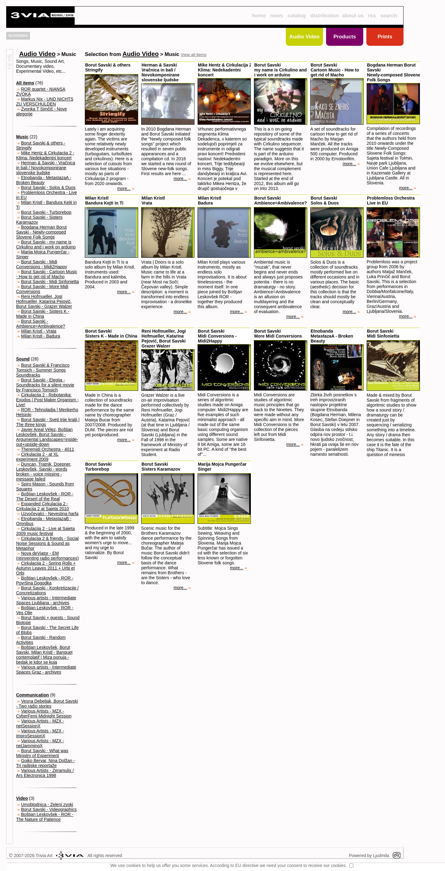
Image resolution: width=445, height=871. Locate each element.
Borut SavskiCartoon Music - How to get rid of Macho (335, 70)
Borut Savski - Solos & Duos (48, 187)
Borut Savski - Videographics (49, 809)
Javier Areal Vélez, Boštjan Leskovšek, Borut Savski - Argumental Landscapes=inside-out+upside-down (47, 437)
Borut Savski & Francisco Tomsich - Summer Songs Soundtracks (42, 370)
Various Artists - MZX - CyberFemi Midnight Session (44, 713)
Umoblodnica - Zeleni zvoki (47, 804)
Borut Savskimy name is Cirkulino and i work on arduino (280, 70)
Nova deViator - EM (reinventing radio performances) (47, 556)
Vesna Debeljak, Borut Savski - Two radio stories (47, 704)
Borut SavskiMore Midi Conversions (278, 333)
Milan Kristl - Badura (40, 336)
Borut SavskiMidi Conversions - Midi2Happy (217, 336)
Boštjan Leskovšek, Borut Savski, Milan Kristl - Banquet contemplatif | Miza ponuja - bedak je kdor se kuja (44, 655)
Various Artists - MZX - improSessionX (40, 733)
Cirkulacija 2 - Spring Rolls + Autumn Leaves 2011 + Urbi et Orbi (46, 568)
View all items (194, 54)
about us (353, 16)
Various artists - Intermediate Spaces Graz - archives (46, 670)
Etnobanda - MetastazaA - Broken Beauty (43, 180)
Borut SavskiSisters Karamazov (161, 467)
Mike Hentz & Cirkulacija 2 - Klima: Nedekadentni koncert (45, 155)
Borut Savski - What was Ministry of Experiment (42, 753)
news (276, 16)
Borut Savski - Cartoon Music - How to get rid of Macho (46, 274)
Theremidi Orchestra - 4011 (47, 449)
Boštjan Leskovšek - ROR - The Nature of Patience (44, 817)
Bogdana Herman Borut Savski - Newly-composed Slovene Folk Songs (41, 232)
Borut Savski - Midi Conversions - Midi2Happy (41, 264)
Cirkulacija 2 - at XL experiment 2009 (37, 457)
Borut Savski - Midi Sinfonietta (50, 281)
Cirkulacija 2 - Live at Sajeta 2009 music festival (45, 531)
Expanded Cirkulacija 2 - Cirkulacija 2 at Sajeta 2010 (42, 506)
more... (125, 188)
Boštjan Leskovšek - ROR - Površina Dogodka (44, 580)
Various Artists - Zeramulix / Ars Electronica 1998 (45, 773)
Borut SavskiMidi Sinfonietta (383, 333)
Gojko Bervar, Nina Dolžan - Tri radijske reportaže (45, 763)
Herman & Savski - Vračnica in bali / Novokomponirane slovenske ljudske (45, 167)
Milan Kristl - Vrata (38, 331)
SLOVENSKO (18, 35)
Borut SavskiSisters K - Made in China (111, 333)
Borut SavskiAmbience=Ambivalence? (280, 200)
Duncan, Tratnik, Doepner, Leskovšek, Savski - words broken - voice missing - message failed (44, 471)
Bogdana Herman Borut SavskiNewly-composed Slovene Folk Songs (394, 72)
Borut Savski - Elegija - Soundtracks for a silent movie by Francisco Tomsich (45, 384)
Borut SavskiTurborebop (98, 467)
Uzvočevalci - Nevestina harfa (49, 513)
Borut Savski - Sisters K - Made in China (42, 314)
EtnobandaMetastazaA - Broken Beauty (332, 336)
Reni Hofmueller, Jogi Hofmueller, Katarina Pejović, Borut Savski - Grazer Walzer (44, 301)
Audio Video (304, 37)
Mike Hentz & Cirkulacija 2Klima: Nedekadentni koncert (225, 70)
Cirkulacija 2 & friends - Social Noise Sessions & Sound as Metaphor (47, 543)
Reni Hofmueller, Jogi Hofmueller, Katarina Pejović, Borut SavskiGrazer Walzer (164, 338)
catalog (297, 16)
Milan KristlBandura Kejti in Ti (104, 200)
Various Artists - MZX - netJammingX (40, 743)
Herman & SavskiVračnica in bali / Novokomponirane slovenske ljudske (161, 72)
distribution (324, 16)
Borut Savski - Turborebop (46, 212)
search (388, 16)
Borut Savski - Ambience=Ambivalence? (40, 324)
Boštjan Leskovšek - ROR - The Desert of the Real (44, 496)
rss (372, 16)
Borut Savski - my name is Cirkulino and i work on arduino (46, 244)
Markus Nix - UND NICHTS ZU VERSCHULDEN (44, 101)
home (259, 16)
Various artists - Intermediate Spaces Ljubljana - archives (46, 600)
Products (345, 37)
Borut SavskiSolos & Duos (325, 200)
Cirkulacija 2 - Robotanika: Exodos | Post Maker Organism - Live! (47, 399)
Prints (384, 37)
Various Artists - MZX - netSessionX (40, 723)
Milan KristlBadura (209, 200)
